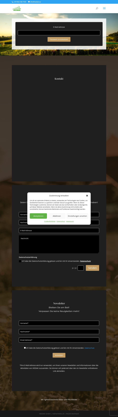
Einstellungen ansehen (77, 216)
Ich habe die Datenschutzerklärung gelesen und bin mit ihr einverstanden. (55, 261)
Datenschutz (61, 221)
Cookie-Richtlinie (49, 221)
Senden (92, 267)
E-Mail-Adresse (59, 27)
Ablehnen (57, 216)
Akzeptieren (38, 216)
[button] (87, 195)
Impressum (70, 221)
